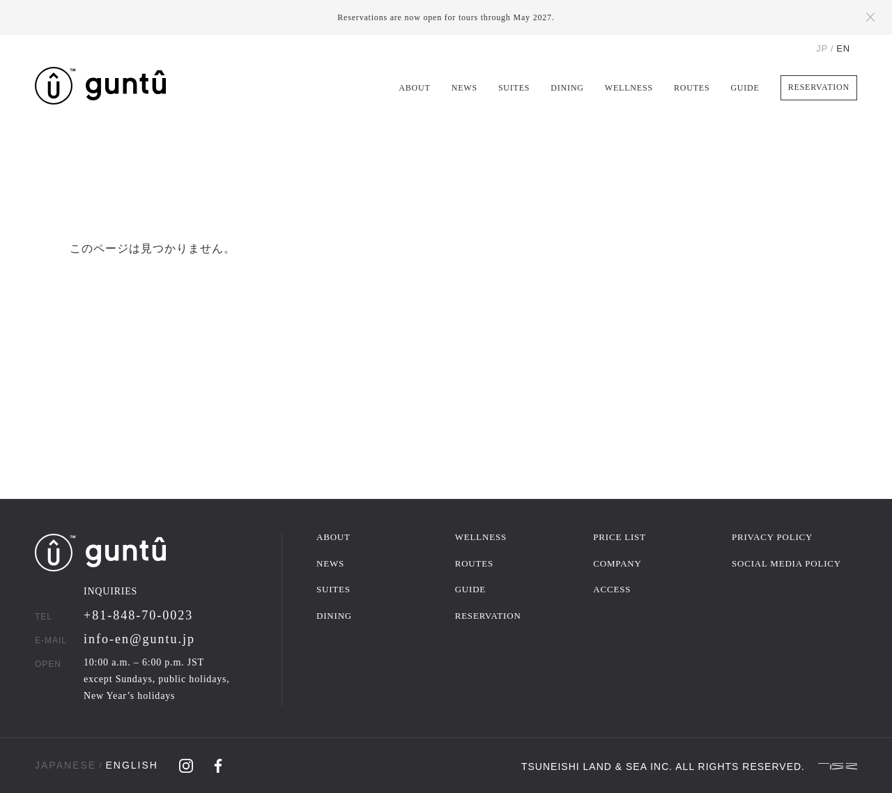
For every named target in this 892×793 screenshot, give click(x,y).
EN (843, 48)
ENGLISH (131, 765)
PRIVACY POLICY (772, 537)
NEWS (464, 88)
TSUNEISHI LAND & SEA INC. (596, 765)
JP (822, 48)
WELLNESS (629, 88)
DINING (567, 88)
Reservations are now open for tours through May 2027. (445, 17)
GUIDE (744, 88)
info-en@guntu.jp (139, 639)
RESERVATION (818, 87)
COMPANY (617, 563)
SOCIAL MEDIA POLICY (786, 563)
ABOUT (414, 88)
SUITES (514, 88)
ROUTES (691, 88)
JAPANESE (65, 765)
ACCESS (612, 589)
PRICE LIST (619, 537)
